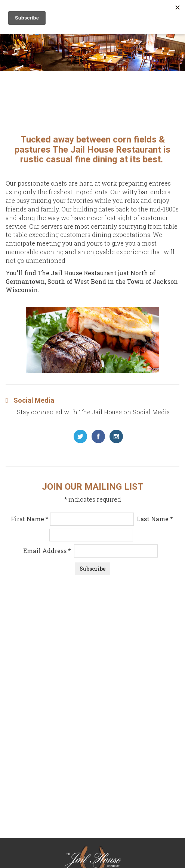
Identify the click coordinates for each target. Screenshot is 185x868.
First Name (30, 519)
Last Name (155, 519)
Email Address (90, 551)
